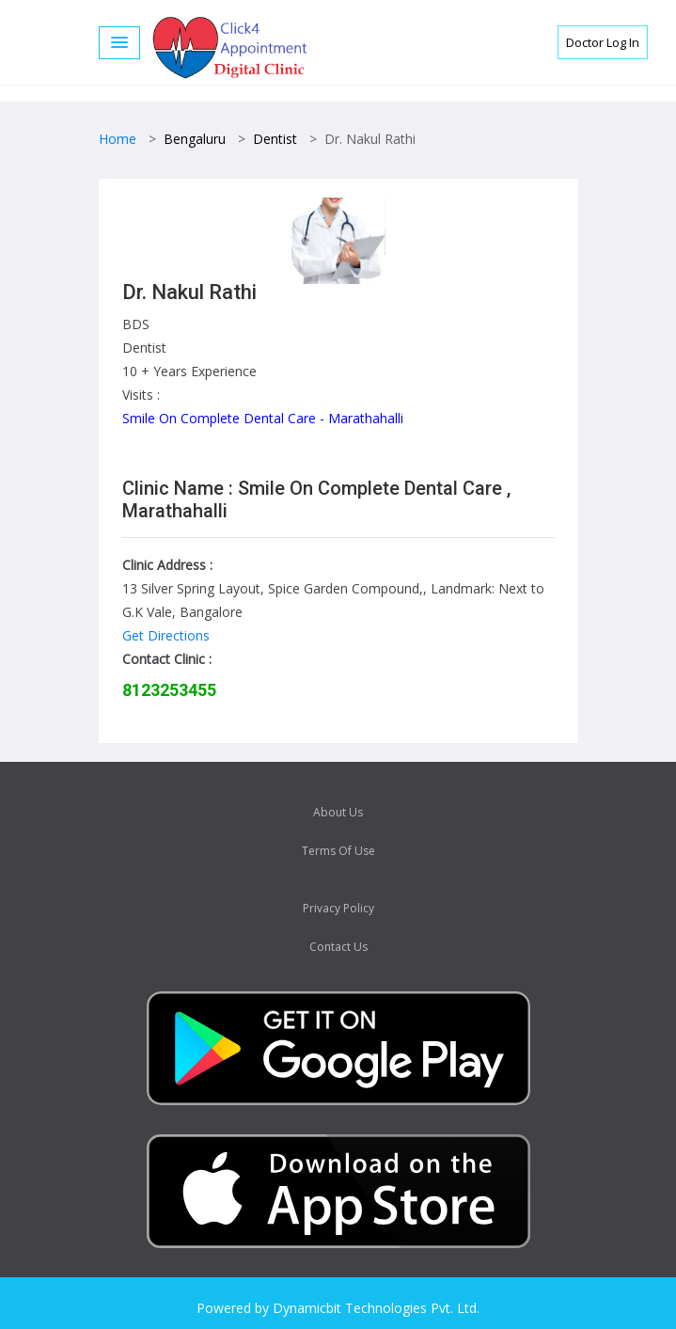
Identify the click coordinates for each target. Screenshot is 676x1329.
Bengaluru (195, 139)
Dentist (275, 139)
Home (117, 139)
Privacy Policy (338, 908)
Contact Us (338, 947)
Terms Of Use (338, 851)
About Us (338, 812)
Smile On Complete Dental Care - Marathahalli (262, 418)
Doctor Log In (602, 42)
